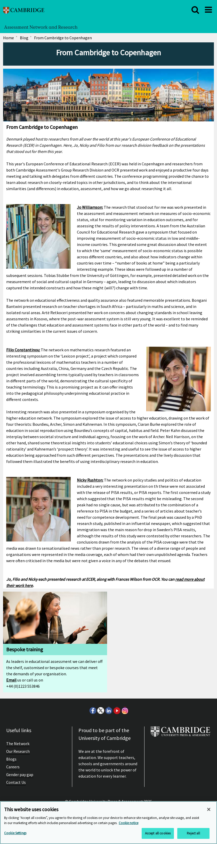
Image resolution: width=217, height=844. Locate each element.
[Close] (208, 809)
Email (11, 680)
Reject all (193, 833)
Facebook (92, 710)
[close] (195, 10)
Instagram (124, 710)
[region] (108, 822)
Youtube (116, 710)
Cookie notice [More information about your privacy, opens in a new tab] (128, 823)
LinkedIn (108, 710)
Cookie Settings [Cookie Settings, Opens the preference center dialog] (15, 833)
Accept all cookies (158, 833)
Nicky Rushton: (90, 480)
